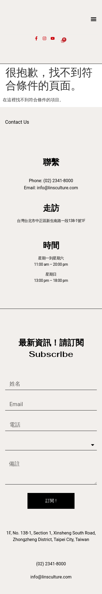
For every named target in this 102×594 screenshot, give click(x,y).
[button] (93, 18)
